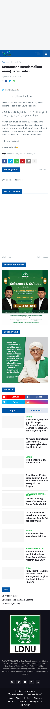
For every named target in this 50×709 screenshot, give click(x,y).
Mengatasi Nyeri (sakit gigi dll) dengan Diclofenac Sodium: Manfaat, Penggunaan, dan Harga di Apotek (37, 425)
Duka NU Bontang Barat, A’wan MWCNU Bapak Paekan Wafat (36, 501)
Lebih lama (42, 257)
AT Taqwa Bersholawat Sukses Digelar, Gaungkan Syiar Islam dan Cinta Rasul (37, 443)
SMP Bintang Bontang (11, 604)
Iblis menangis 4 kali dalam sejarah (36, 461)
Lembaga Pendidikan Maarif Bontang (17, 600)
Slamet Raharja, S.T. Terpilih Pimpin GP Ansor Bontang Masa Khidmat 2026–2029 (36, 555)
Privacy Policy (36, 701)
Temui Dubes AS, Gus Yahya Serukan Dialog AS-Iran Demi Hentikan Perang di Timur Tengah (37, 480)
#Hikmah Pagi (16, 62)
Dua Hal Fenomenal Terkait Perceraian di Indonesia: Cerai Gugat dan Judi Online (37, 516)
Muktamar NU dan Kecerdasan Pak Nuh (36, 535)
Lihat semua (43, 170)
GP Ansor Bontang (9, 596)
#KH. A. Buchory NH (27, 154)
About (18, 698)
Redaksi (27, 698)
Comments (36, 410)
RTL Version (25, 705)
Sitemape (38, 698)
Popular (13, 410)
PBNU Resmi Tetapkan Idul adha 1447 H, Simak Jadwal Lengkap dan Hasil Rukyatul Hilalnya (37, 576)
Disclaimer (22, 701)
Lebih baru (8, 257)
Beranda (5, 62)
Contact (11, 701)
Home (10, 698)
